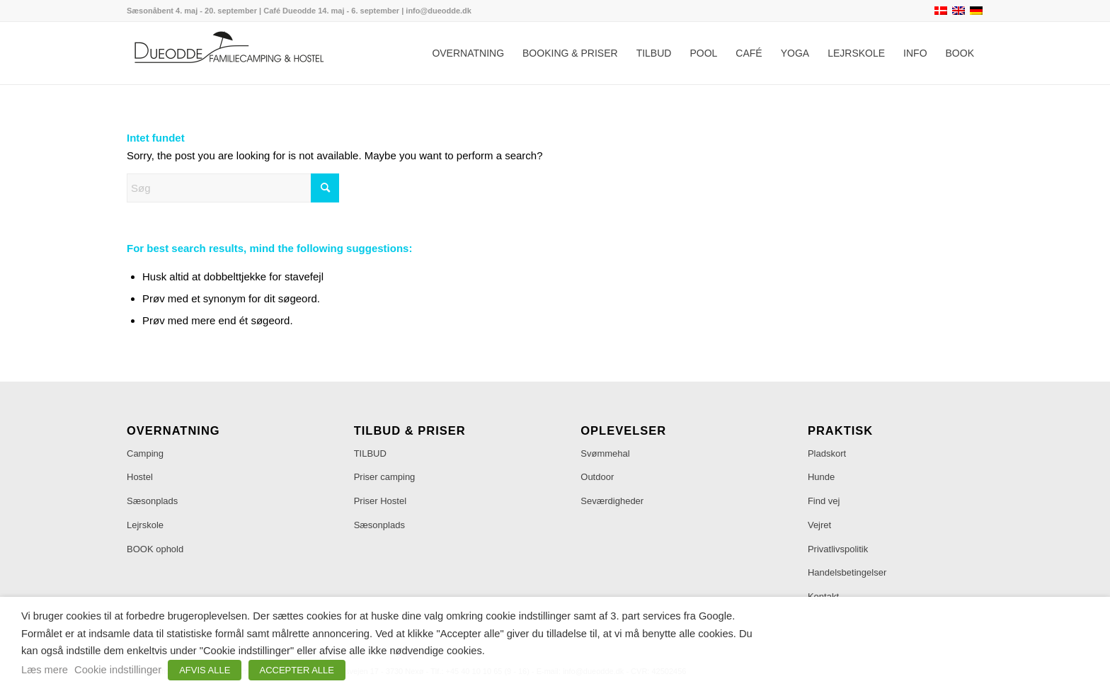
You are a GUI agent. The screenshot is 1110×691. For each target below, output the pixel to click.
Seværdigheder (611, 501)
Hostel (140, 477)
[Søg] (233, 187)
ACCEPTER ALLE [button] (297, 670)
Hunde (821, 477)
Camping (145, 453)
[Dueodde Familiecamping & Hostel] (233, 53)
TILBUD (370, 453)
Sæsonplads (152, 501)
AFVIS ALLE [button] (204, 670)
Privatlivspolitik (838, 549)
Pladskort (827, 453)
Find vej (824, 501)
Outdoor (597, 477)
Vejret (819, 525)
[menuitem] (468, 53)
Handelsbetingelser (847, 572)
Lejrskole (145, 525)
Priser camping (385, 477)
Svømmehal (604, 453)
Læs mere (44, 669)
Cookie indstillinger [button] (117, 669)
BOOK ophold (155, 549)
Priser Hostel (380, 501)
